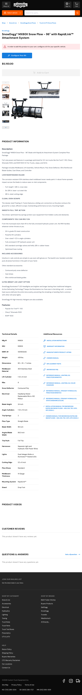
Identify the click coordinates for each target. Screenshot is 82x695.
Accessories (6, 604)
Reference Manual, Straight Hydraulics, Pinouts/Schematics (60, 392)
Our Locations (7, 664)
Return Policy (7, 649)
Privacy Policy (16, 685)
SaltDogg (44, 607)
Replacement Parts (52, 364)
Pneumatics (6, 633)
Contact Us (6, 668)
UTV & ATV (6, 637)
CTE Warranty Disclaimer (11, 660)
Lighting (5, 615)
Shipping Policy (7, 653)
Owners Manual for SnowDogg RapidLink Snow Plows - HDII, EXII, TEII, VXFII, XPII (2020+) (60, 417)
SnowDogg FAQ (50, 370)
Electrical (5, 607)
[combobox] (52, 12)
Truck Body (6, 622)
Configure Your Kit (17, 55)
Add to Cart (41, 72)
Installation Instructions (55, 341)
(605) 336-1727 (28, 690)
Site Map (5, 685)
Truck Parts (6, 626)
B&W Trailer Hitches (48, 600)
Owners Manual (51, 358)
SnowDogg (5, 31)
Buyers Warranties (8, 657)
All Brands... (45, 622)
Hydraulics (6, 611)
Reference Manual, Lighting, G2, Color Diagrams (59, 384)
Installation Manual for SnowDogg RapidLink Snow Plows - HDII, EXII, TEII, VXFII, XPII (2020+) (60, 408)
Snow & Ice (6, 600)
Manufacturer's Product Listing (57, 352)
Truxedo (44, 615)
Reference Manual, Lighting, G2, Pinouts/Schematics (56, 376)
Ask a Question (72, 554)
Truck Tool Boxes (8, 629)
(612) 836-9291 (45, 690)
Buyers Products (47, 604)
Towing (4, 618)
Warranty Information (53, 346)
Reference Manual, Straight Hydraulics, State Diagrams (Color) (60, 399)
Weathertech (45, 618)
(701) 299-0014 (10, 690)
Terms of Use (29, 685)
